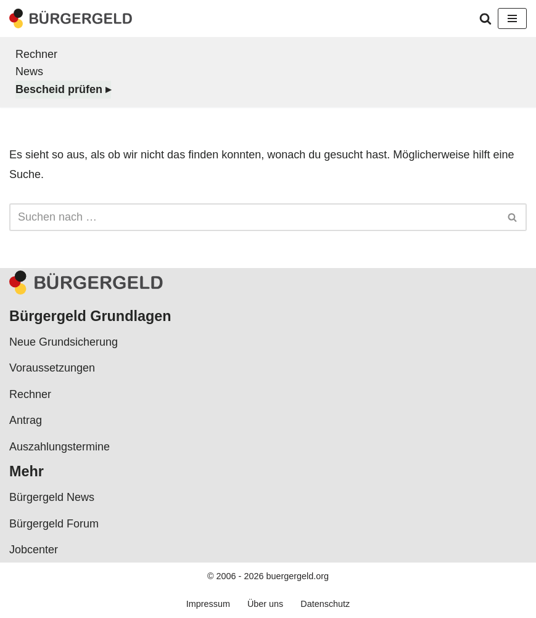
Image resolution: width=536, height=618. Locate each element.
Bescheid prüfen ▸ (63, 89)
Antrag (25, 420)
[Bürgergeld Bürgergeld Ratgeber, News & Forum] (71, 18)
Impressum (208, 604)
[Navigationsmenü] (512, 18)
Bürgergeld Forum (54, 524)
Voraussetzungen (52, 368)
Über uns (265, 604)
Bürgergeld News (51, 497)
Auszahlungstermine (59, 447)
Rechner (36, 54)
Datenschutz (325, 604)
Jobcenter (33, 549)
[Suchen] (485, 18)
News (29, 71)
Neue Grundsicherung (63, 342)
